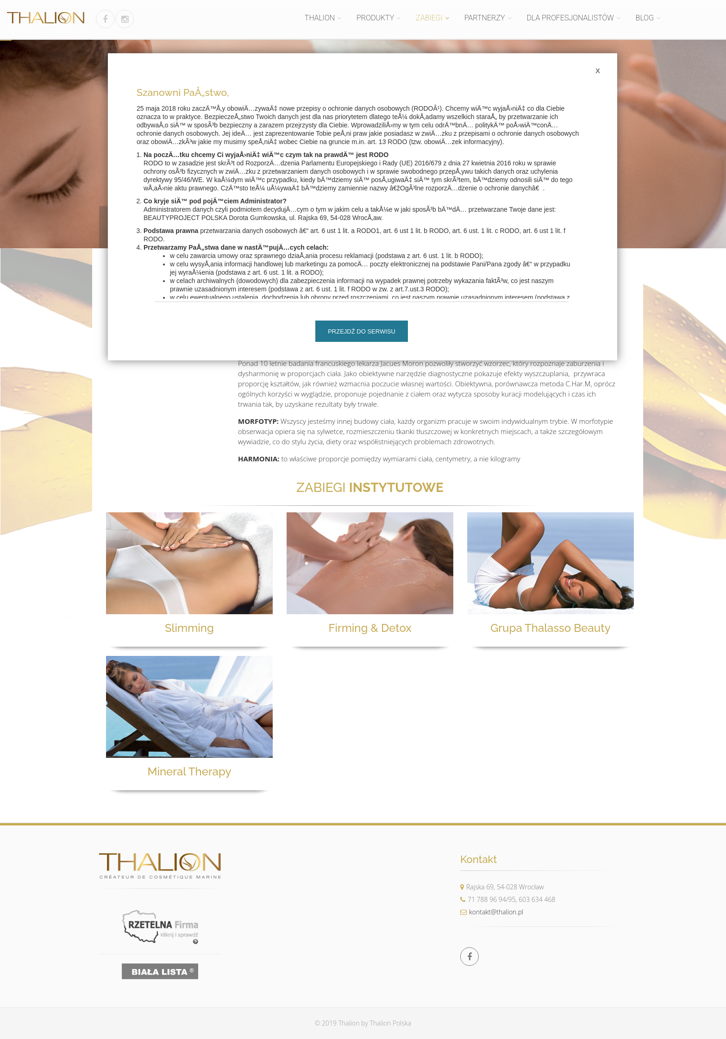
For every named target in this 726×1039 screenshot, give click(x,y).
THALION (320, 17)
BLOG (645, 17)
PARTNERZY (484, 17)
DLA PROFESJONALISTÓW (570, 17)
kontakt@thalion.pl (491, 911)
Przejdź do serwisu (361, 331)
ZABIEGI (429, 17)
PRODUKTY (375, 17)
